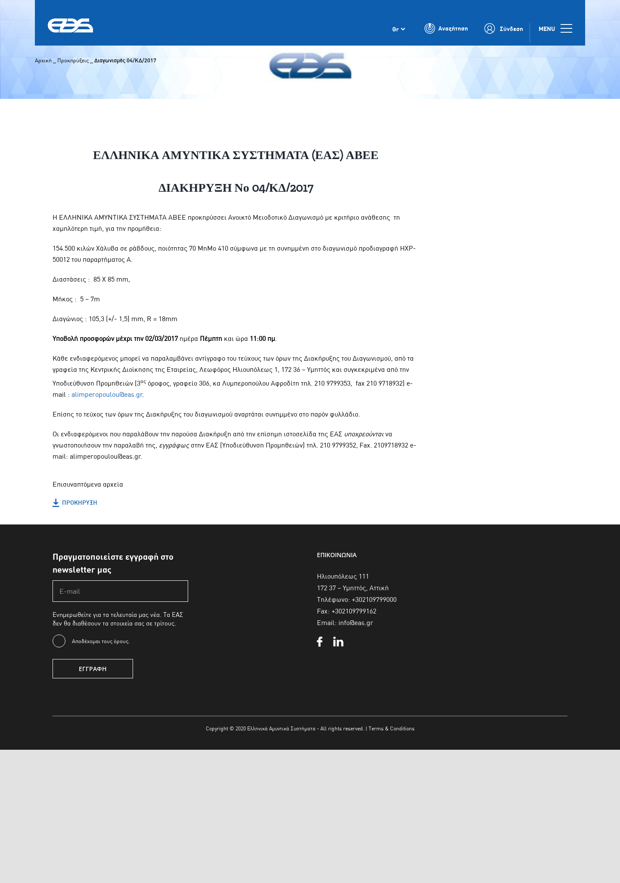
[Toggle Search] (446, 33)
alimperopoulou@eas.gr (107, 394)
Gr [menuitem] (395, 33)
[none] (398, 33)
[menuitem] (398, 33)
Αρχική (43, 60)
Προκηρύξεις (73, 60)
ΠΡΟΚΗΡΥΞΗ (75, 503)
